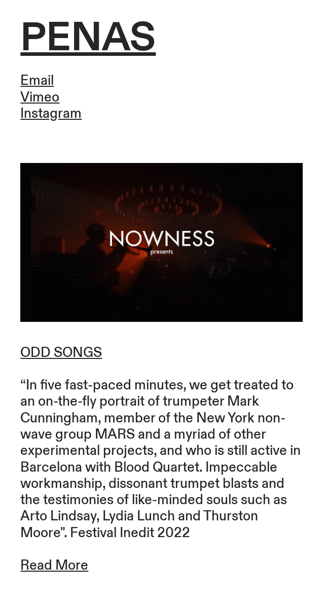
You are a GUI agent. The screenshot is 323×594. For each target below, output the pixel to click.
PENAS (88, 38)
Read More (54, 565)
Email (37, 80)
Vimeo (39, 97)
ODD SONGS (61, 352)
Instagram (51, 113)
